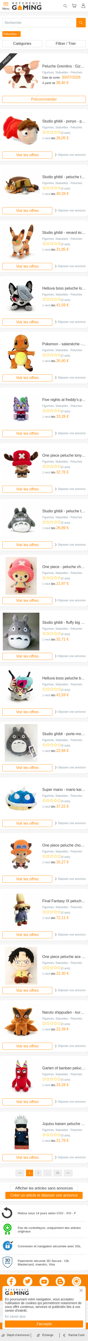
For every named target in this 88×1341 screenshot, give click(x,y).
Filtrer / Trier (66, 44)
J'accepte (44, 1324)
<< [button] (20, 1173)
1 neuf (46, 138)
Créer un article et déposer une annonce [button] (43, 1195)
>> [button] (68, 1173)
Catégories (22, 44)
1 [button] (29, 1173)
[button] (11, 34)
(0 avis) (65, 133)
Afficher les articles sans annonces (44, 1188)
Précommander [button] (44, 99)
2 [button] (38, 1173)
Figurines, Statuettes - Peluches (62, 72)
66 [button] (57, 1173)
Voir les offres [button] (27, 155)
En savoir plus (15, 1316)
